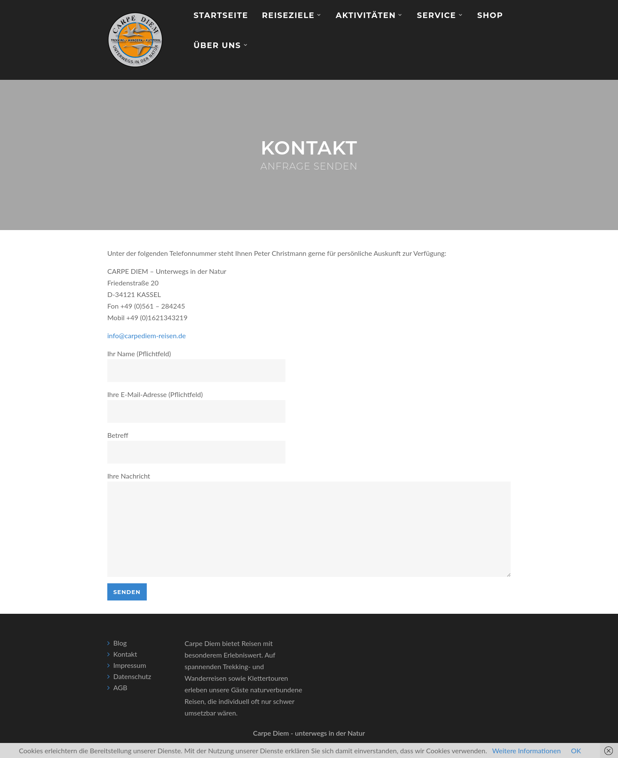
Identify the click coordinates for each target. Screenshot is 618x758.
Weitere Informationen (526, 750)
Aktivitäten (366, 15)
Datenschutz (132, 676)
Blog (120, 643)
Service (436, 15)
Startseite (221, 15)
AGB (120, 687)
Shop (490, 15)
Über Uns (217, 45)
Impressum (129, 665)
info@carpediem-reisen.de (146, 335)
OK (576, 750)
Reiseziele (288, 15)
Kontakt (125, 654)
